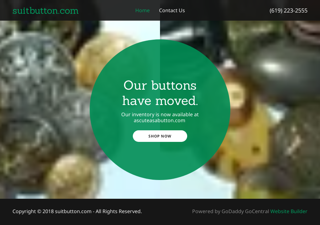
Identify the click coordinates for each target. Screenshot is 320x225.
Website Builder (289, 211)
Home (142, 10)
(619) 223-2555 (289, 10)
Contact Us (172, 10)
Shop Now (160, 136)
